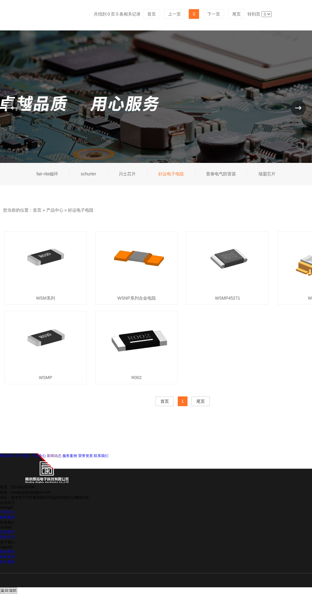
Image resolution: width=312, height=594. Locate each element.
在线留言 (7, 532)
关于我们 (23, 456)
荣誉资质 (85, 456)
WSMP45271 (227, 298)
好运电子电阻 (80, 210)
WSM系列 (45, 298)
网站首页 (7, 456)
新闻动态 (54, 456)
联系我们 (101, 456)
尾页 (200, 401)
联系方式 (7, 537)
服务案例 (69, 456)
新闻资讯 (7, 552)
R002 (136, 377)
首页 (37, 210)
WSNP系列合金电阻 (136, 298)
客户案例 (7, 562)
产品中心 (54, 210)
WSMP (45, 377)
